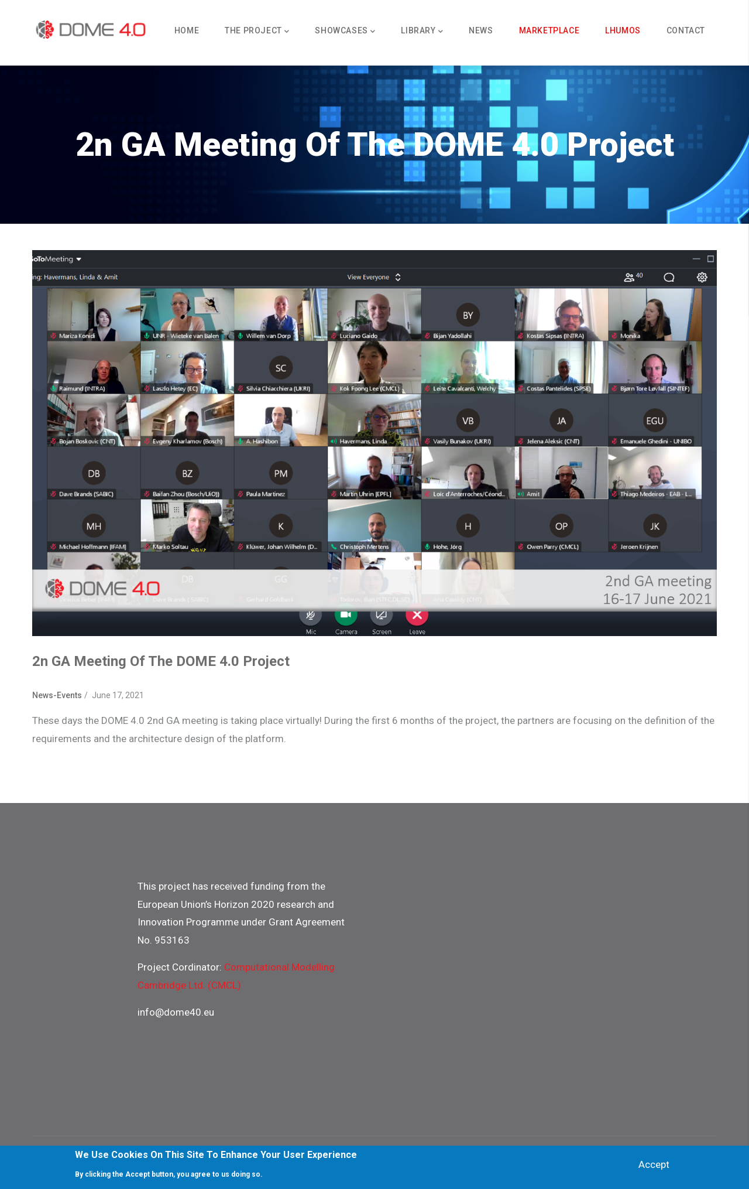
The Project (257, 31)
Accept (653, 1165)
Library (422, 31)
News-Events (57, 695)
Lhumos (623, 30)
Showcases (345, 31)
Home (186, 30)
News (481, 30)
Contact (685, 30)
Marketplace (549, 30)
